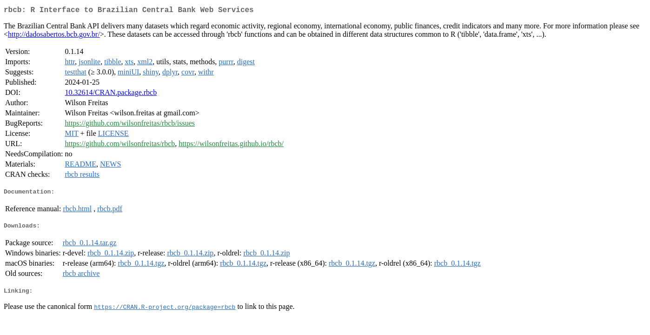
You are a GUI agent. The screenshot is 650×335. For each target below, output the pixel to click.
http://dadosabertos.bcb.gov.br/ (54, 36)
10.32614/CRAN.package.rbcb (111, 94)
